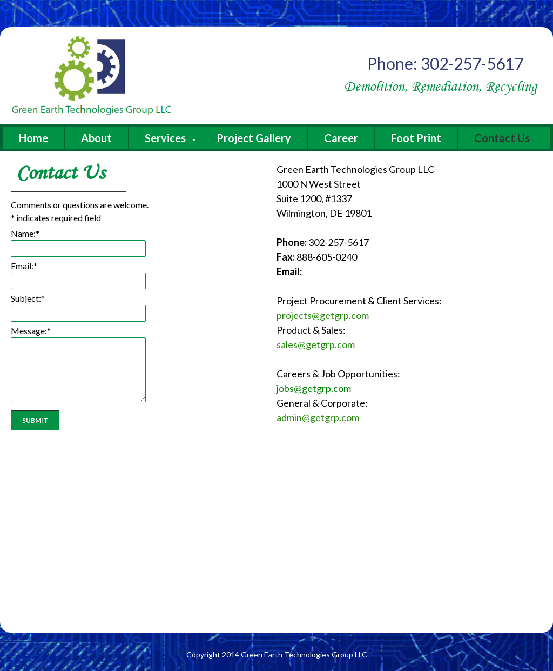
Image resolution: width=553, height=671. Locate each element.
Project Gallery (254, 137)
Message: (31, 330)
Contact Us (502, 137)
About (96, 137)
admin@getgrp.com (317, 417)
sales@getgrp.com (315, 344)
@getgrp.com (322, 388)
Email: (24, 266)
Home (33, 137)
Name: (25, 233)
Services (165, 137)
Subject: (28, 298)
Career (341, 137)
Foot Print (416, 137)
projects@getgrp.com (322, 315)
